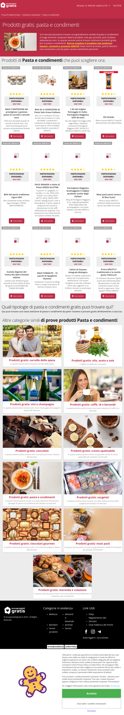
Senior (68, 629)
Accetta (91, 693)
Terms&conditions (55, 648)
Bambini (53, 626)
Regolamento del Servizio (97, 621)
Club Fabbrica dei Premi (101, 626)
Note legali (88, 639)
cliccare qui (115, 686)
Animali (69, 626)
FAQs (91, 615)
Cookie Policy (71, 648)
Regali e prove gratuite (92, 5)
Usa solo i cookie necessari (91, 703)
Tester (117, 5)
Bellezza (53, 615)
